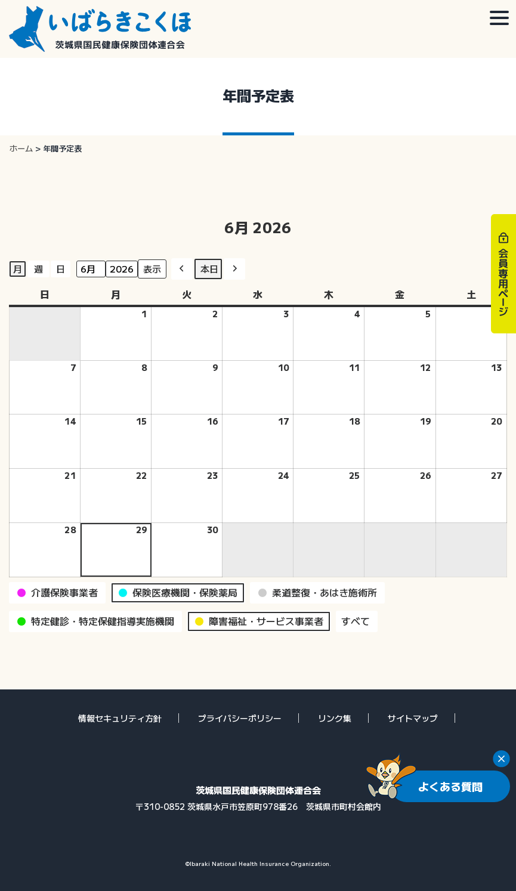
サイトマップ (413, 718)
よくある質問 (450, 786)
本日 (209, 269)
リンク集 (334, 718)
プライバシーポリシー (240, 718)
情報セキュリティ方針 (120, 718)
